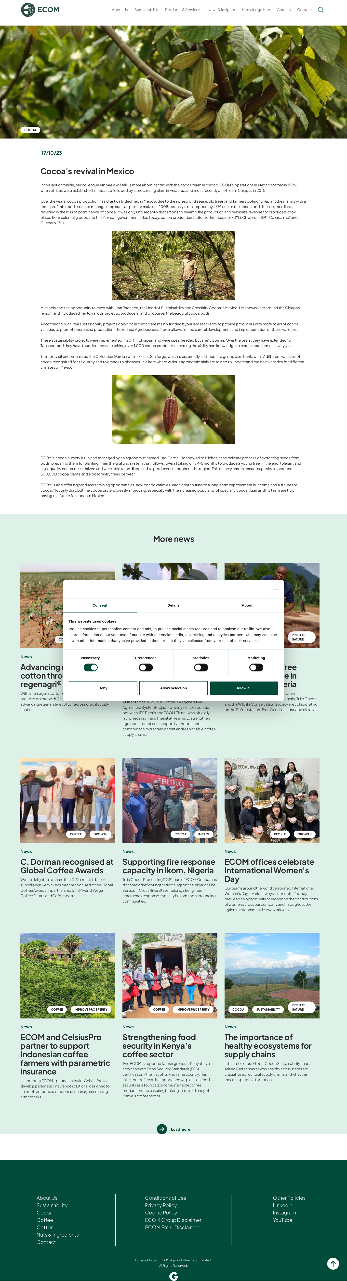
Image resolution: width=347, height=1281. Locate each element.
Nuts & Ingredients (58, 1235)
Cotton (45, 1227)
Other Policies (289, 1198)
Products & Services (182, 9)
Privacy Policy (161, 1205)
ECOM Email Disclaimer (172, 1227)
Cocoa (30, 130)
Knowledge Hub (256, 9)
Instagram (284, 1213)
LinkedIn (282, 1205)
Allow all (244, 688)
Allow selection (173, 688)
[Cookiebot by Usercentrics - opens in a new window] (257, 589)
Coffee (45, 1220)
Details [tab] (173, 605)
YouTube (282, 1220)
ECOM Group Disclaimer (173, 1220)
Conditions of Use (165, 1198)
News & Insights (221, 9)
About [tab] (247, 605)
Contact (304, 9)
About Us (120, 9)
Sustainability (146, 9)
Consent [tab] (100, 605)
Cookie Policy (161, 1213)
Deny (102, 688)
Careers (284, 9)
